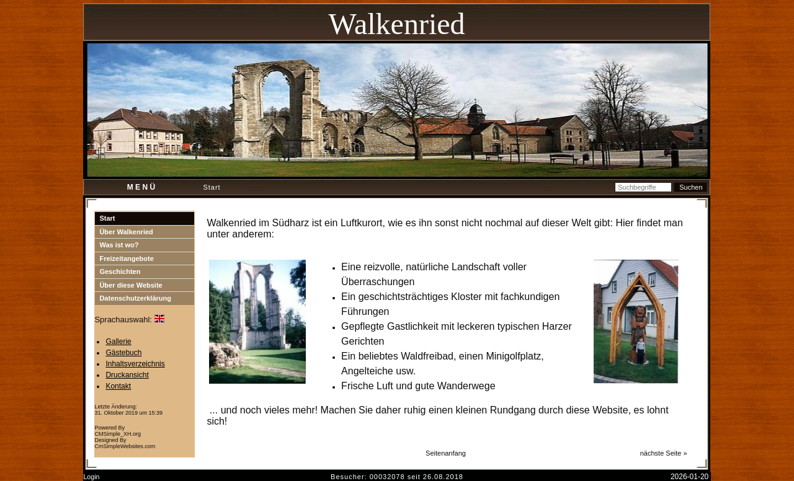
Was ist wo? (118, 245)
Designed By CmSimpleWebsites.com (124, 443)
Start (107, 218)
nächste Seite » (663, 453)
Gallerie (118, 341)
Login (91, 476)
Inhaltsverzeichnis (134, 364)
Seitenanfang (446, 453)
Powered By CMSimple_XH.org (117, 431)
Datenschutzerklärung (135, 298)
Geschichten (119, 271)
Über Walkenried (126, 232)
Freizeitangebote (126, 258)
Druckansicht (126, 375)
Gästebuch (123, 352)
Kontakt (118, 386)
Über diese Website (130, 285)
